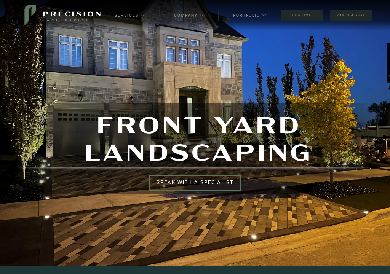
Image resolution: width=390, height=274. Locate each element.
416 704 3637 (351, 15)
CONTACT (301, 15)
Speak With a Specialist (195, 182)
